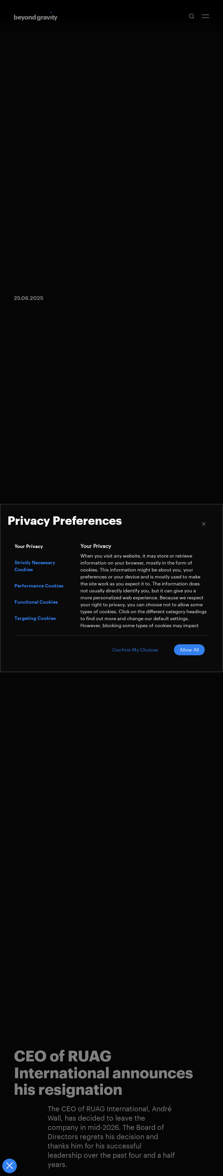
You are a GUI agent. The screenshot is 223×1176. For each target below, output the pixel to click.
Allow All (188, 649)
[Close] (203, 524)
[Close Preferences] (9, 1166)
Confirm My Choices (133, 649)
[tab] (44, 546)
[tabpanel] (143, 596)
